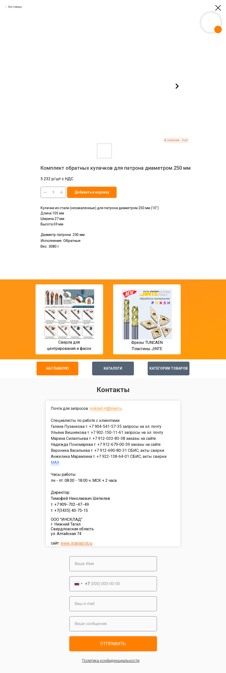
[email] (113, 603)
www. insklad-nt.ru (76, 543)
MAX (55, 462)
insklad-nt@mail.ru (106, 408)
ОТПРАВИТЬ (113, 643)
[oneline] (113, 623)
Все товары (15, 6)
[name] (113, 563)
